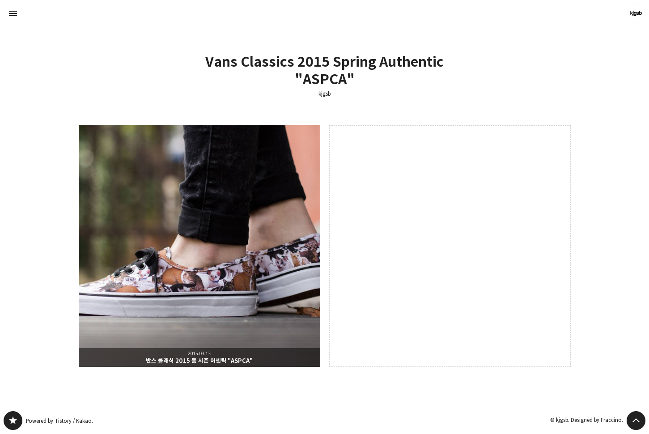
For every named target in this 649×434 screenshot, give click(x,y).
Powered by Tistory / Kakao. (59, 420)
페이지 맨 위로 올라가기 (636, 420)
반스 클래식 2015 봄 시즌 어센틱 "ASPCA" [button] (199, 246)
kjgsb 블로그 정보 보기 (636, 13)
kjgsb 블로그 (13, 420)
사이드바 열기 (13, 13)
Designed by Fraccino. (597, 420)
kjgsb (324, 94)
